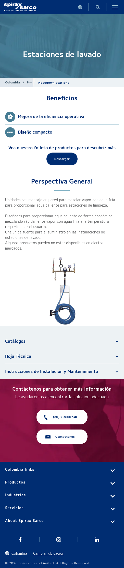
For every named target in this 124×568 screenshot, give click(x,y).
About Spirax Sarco (24, 520)
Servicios (14, 507)
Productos (15, 482)
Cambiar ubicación (48, 553)
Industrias (15, 494)
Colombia (12, 82)
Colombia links (19, 469)
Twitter (20, 539)
